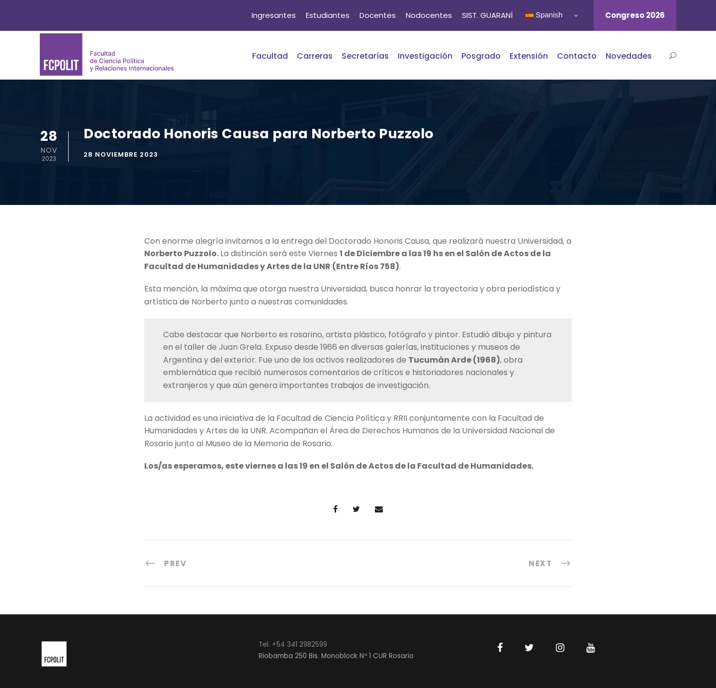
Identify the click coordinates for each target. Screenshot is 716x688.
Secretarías (365, 56)
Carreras (315, 56)
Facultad (270, 56)
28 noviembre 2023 (121, 154)
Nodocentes (429, 15)
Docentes (377, 15)
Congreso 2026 (635, 15)
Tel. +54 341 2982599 (293, 644)
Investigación (425, 56)
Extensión (529, 56)
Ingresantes (274, 15)
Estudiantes (328, 15)
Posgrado (481, 56)
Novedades (629, 56)
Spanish (544, 14)
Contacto (577, 56)
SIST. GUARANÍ (487, 15)
